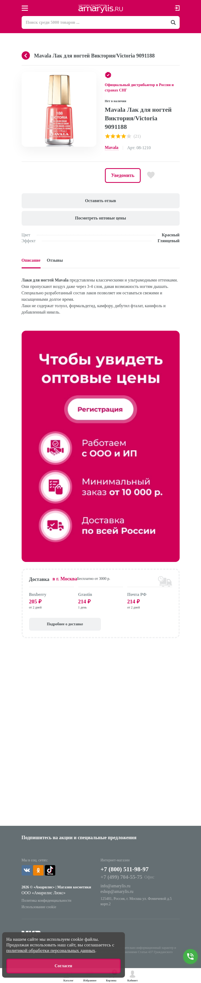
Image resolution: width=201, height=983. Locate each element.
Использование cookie (39, 908)
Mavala (112, 147)
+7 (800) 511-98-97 (126, 870)
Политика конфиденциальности (47, 902)
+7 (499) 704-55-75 (122, 878)
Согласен (63, 965)
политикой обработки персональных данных (50, 950)
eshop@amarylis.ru (117, 893)
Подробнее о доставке (59, 625)
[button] (91, 76)
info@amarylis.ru (116, 887)
